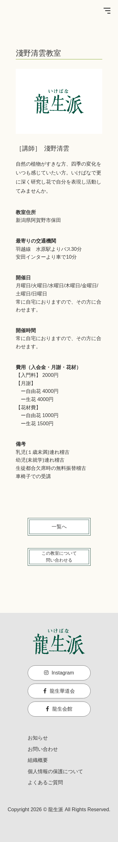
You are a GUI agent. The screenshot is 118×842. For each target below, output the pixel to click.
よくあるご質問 (45, 782)
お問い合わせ (43, 749)
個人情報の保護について (55, 771)
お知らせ (38, 737)
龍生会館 (59, 709)
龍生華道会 (59, 691)
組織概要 (38, 760)
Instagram (59, 672)
